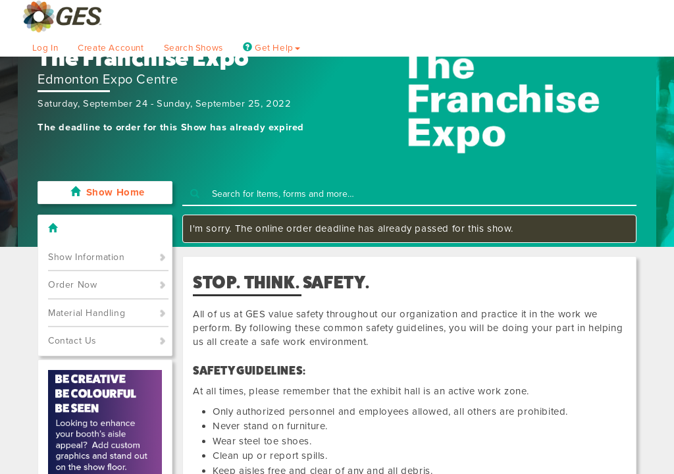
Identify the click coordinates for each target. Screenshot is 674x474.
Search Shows (193, 48)
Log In (45, 48)
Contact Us (72, 340)
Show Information (86, 257)
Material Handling (86, 313)
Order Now (72, 284)
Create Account (110, 48)
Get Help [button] (271, 48)
